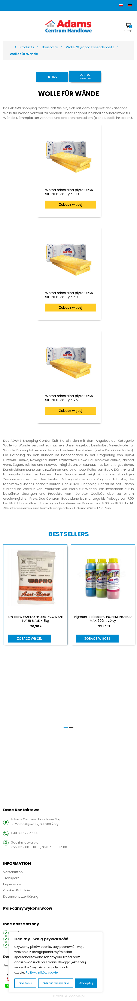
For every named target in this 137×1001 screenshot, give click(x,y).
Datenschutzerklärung (20, 896)
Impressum (12, 884)
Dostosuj (25, 983)
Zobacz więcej (70, 204)
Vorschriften (13, 872)
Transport (11, 878)
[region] (56, 962)
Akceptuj (86, 983)
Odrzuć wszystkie (55, 983)
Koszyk (128, 27)
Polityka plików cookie (42, 972)
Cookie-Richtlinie (16, 890)
